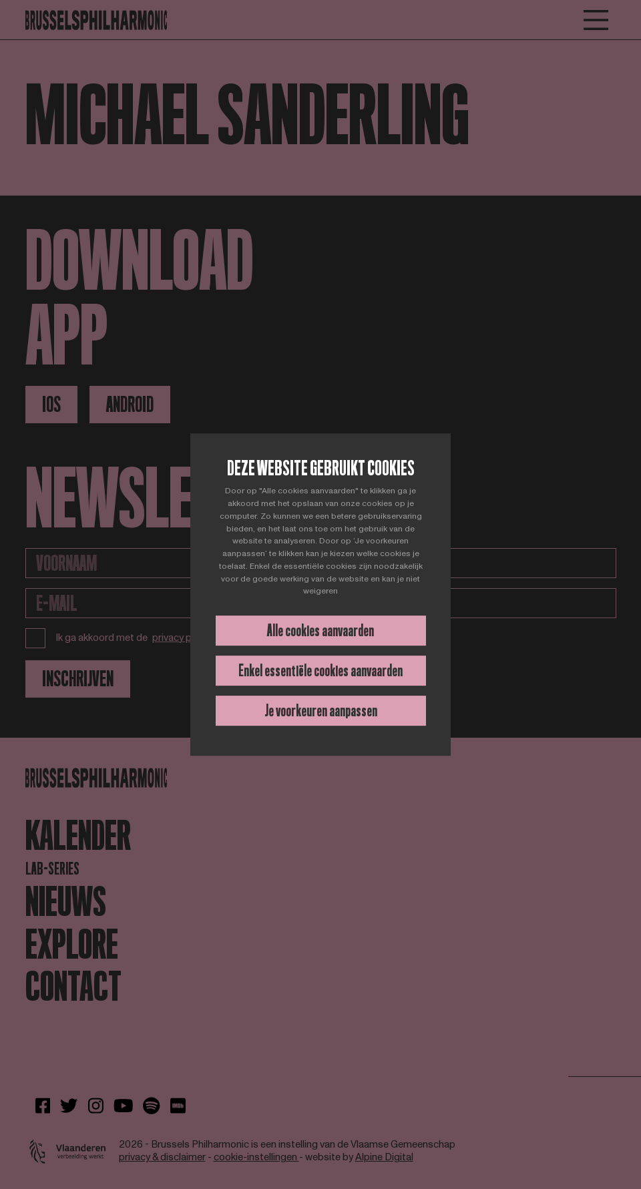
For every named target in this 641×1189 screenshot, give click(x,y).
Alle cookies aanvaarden (320, 631)
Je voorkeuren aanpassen (320, 711)
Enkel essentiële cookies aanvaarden (320, 671)
